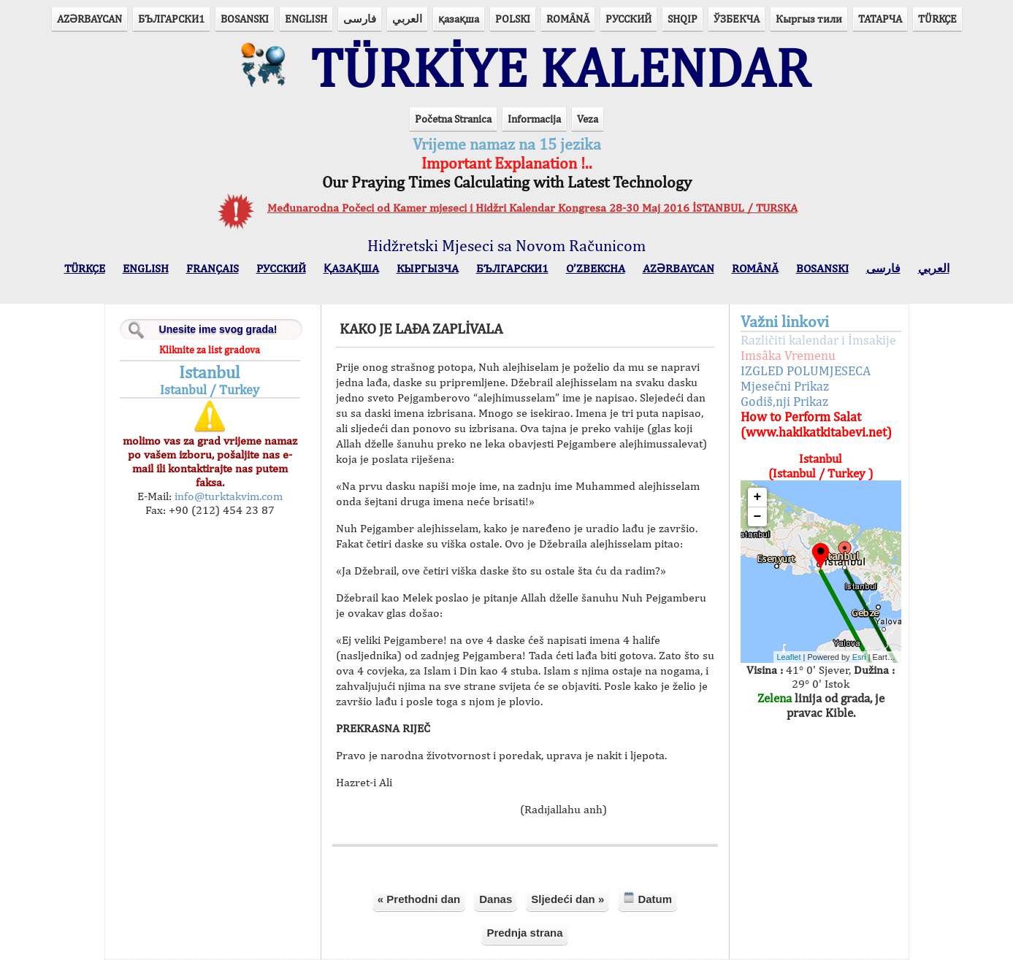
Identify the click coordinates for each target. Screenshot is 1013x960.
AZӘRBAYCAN (89, 18)
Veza (587, 118)
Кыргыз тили (809, 18)
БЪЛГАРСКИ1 (171, 18)
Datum (647, 898)
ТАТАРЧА (880, 18)
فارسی (359, 18)
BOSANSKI (245, 18)
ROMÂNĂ (567, 18)
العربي (407, 18)
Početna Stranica (453, 118)
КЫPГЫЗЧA (428, 268)
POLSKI (512, 18)
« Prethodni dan (419, 899)
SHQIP (682, 18)
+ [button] (758, 497)
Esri (859, 657)
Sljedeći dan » (567, 899)
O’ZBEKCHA (595, 268)
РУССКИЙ (628, 18)
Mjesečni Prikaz (785, 385)
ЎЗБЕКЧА (737, 18)
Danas (495, 899)
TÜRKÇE (937, 18)
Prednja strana (524, 932)
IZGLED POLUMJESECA (806, 370)
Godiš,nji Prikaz (784, 401)
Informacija (534, 118)
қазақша (458, 18)
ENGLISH (306, 18)
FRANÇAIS (212, 268)
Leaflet (789, 657)
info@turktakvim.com (227, 496)
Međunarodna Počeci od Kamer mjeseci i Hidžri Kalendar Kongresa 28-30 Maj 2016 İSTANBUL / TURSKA (532, 208)
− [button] (758, 517)
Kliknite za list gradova (209, 350)
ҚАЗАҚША (351, 268)
